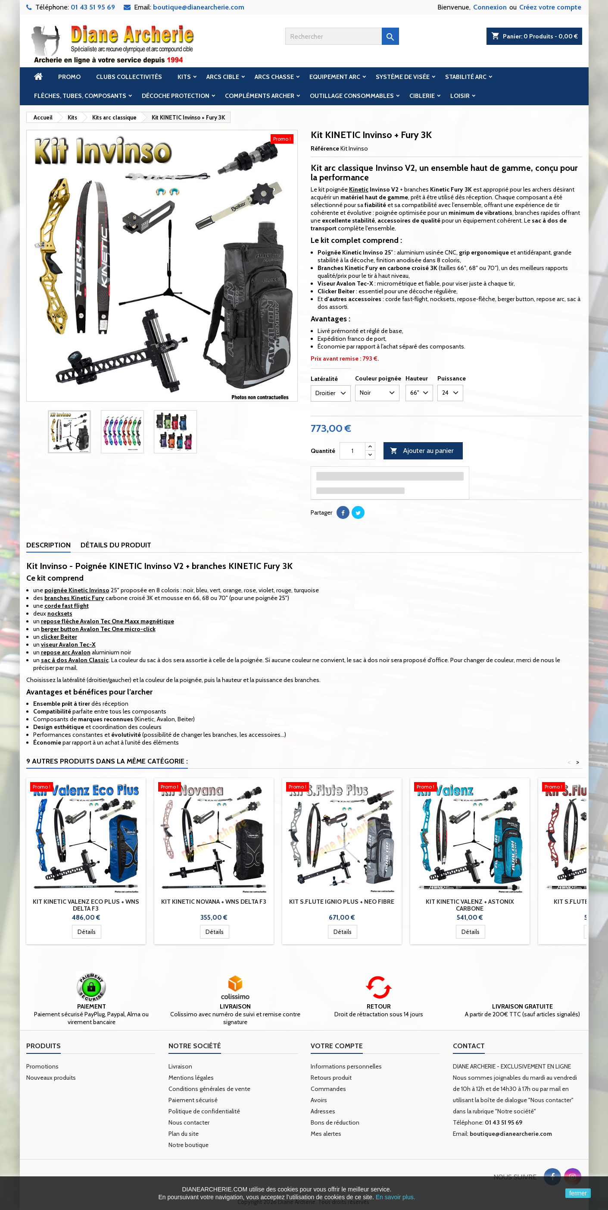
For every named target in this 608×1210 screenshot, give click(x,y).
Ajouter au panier (422, 451)
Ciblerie (422, 96)
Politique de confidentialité (204, 1111)
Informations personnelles (346, 1066)
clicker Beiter (59, 637)
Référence (325, 148)
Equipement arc (334, 77)
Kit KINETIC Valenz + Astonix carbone (470, 905)
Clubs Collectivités (129, 77)
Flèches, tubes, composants (80, 96)
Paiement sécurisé (193, 1100)
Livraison (180, 1066)
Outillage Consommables (352, 96)
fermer (577, 1193)
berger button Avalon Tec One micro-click (98, 629)
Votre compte (337, 1046)
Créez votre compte (550, 7)
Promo (69, 77)
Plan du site (183, 1134)
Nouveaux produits (51, 1077)
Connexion (490, 7)
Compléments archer (259, 96)
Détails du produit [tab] (116, 545)
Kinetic (358, 189)
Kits (184, 77)
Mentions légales (191, 1077)
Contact (469, 1046)
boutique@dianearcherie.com (198, 7)
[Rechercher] (342, 36)
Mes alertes (326, 1134)
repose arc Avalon (65, 652)
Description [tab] (48, 545)
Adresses (323, 1111)
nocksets (59, 613)
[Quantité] (352, 450)
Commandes (328, 1089)
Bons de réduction (335, 1122)
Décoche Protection (175, 96)
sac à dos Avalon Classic (75, 660)
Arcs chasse (274, 77)
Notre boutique (188, 1145)
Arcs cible (222, 77)
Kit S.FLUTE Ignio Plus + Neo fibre (341, 901)
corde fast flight (66, 606)
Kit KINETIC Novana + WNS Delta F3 (213, 901)
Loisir (460, 96)
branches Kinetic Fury (74, 598)
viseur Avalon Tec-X (68, 644)
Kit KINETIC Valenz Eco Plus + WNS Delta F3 (86, 905)
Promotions (42, 1066)
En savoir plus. (395, 1197)
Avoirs (319, 1100)
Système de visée (403, 77)
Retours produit (331, 1077)
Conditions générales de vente (209, 1089)
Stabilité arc (465, 77)
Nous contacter (188, 1122)
